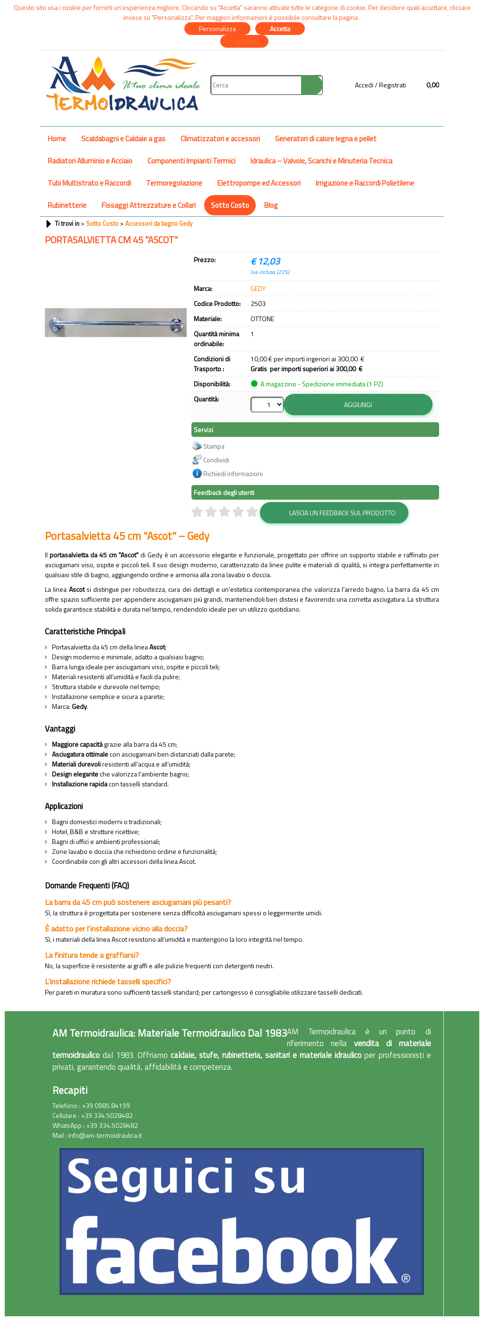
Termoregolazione (174, 183)
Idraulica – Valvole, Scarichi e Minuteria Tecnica (321, 160)
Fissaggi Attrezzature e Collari (149, 205)
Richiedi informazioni (233, 473)
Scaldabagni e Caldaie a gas (123, 138)
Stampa (214, 446)
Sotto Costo (230, 205)
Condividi (216, 460)
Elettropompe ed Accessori (259, 183)
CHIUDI (244, 41)
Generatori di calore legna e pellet (326, 138)
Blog (271, 205)
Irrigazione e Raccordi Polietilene (365, 183)
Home (57, 138)
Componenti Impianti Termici (191, 160)
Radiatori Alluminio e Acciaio (90, 160)
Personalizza (217, 29)
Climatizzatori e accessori (220, 138)
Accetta (280, 29)
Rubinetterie (67, 205)
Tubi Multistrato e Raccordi (89, 183)
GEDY (258, 288)
